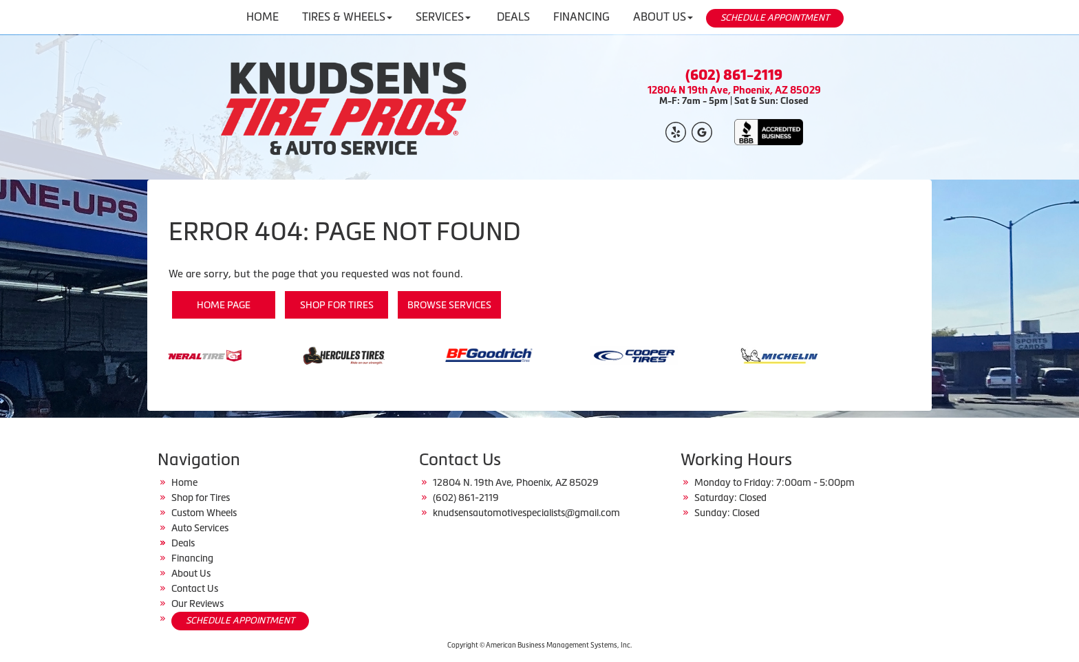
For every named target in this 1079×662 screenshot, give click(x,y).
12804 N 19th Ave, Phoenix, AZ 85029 (734, 90)
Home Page (223, 304)
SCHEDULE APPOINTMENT (774, 17)
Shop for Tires (337, 304)
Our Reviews (197, 603)
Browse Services (449, 304)
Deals (183, 542)
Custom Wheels (204, 512)
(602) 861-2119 (733, 75)
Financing (192, 558)
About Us (191, 573)
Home (184, 482)
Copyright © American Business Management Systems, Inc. (539, 645)
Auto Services (199, 527)
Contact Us (194, 588)
